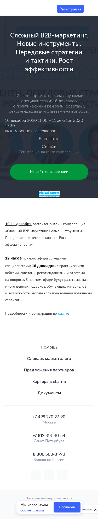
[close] (95, 509)
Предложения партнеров (49, 370)
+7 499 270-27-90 (49, 416)
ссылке (63, 313)
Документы (49, 392)
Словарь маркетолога (49, 358)
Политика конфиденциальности (49, 498)
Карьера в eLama (49, 381)
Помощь (49, 347)
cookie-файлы (32, 509)
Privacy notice (83, 509)
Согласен (67, 507)
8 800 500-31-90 (49, 454)
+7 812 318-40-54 (49, 435)
